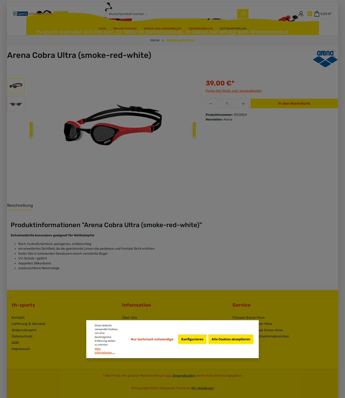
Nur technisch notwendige (152, 339)
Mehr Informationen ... (105, 350)
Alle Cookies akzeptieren (231, 339)
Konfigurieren (192, 339)
